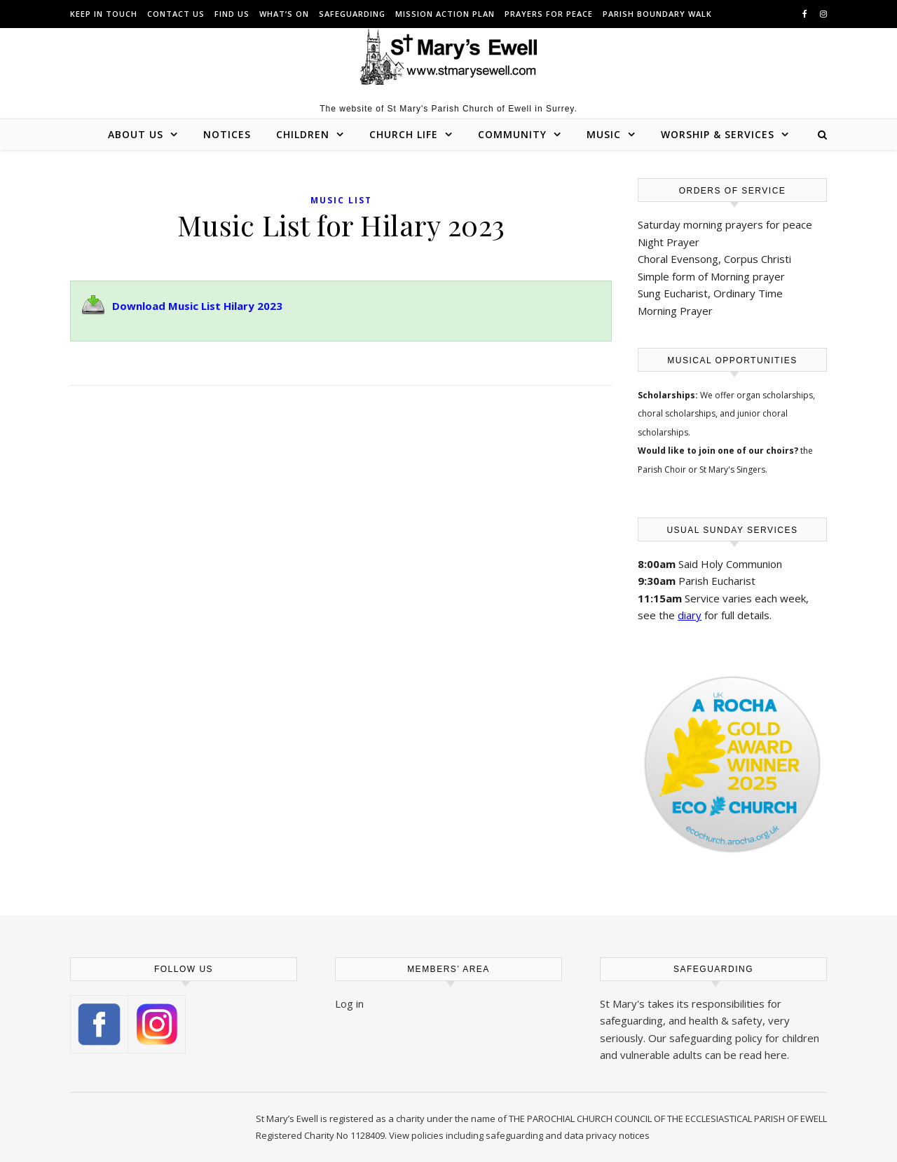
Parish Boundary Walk (657, 13)
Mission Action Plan (445, 13)
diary (689, 615)
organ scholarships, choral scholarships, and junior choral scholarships (726, 413)
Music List (341, 200)
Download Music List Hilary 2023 (197, 306)
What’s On (284, 13)
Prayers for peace (549, 13)
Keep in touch (103, 13)
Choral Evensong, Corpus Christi (714, 259)
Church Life (403, 134)
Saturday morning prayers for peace (725, 224)
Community (512, 134)
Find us (231, 13)
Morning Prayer (675, 311)
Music (604, 134)
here (776, 1055)
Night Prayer (668, 242)
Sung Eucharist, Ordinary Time (710, 293)
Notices (227, 134)
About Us (135, 134)
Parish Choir (662, 469)
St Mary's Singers (732, 469)
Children (302, 134)
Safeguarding (352, 13)
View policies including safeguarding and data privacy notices (519, 1135)
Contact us (176, 13)
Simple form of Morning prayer (711, 276)
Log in (349, 1004)
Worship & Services (717, 134)
